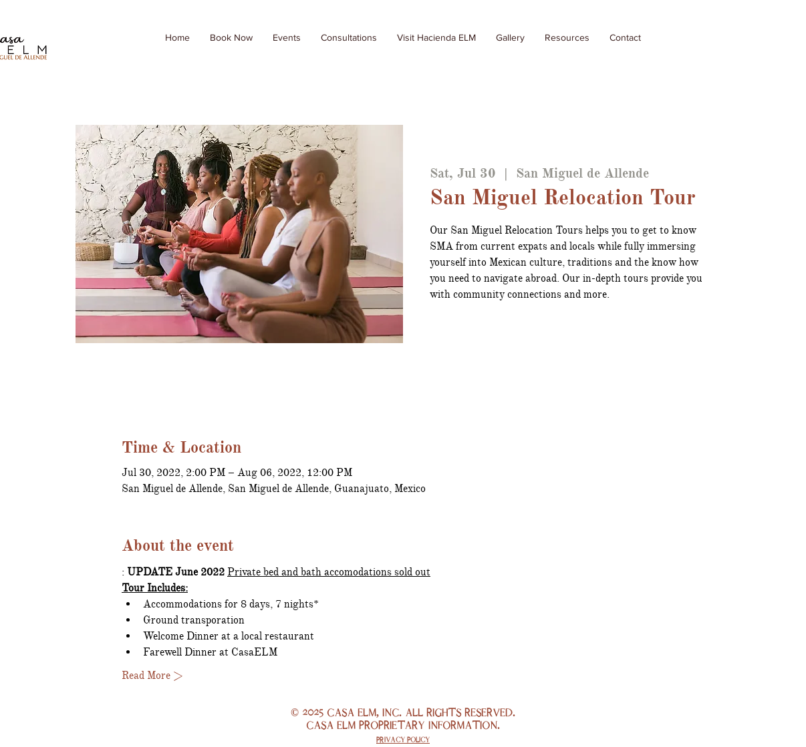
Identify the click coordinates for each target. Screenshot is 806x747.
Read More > (152, 675)
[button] (567, 38)
